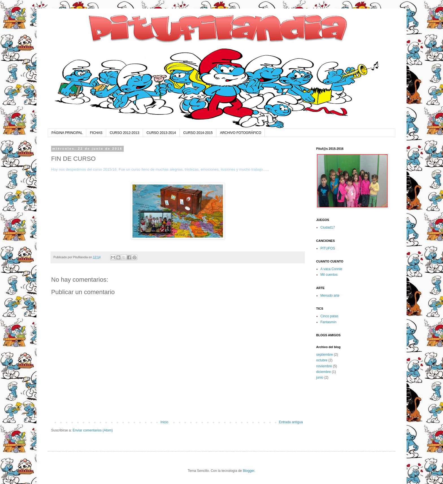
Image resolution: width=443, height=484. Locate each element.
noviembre (324, 366)
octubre (321, 360)
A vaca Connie (331, 269)
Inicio (164, 422)
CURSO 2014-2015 (198, 133)
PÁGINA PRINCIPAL (66, 133)
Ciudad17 (327, 227)
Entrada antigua (291, 422)
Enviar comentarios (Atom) (93, 430)
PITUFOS (327, 248)
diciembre (323, 372)
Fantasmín (328, 322)
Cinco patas (329, 316)
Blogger (248, 471)
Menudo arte (329, 296)
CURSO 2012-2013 (124, 133)
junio (319, 377)
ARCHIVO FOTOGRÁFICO (240, 133)
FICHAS (96, 133)
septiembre (324, 355)
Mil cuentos (329, 275)
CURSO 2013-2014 (161, 133)
